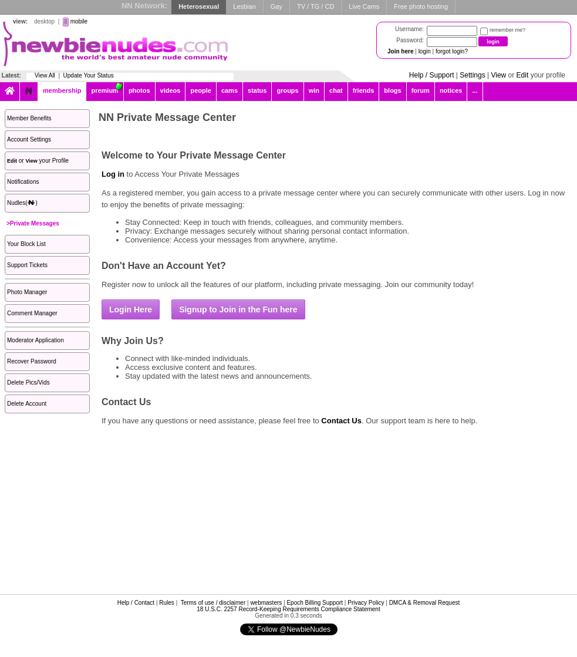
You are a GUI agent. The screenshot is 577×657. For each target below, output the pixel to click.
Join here (400, 51)
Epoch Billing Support (314, 602)
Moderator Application (35, 340)
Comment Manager (32, 313)
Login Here (130, 309)
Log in (113, 174)
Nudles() (22, 203)
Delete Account (26, 403)
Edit (523, 75)
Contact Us (341, 420)
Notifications (23, 181)
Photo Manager (27, 292)
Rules (166, 602)
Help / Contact (135, 602)
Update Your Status (88, 75)
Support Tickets (27, 265)
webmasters (266, 602)
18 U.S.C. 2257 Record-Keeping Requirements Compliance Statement (288, 609)
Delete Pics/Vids (28, 382)
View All (45, 75)
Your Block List (26, 244)
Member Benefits (29, 118)
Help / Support (431, 75)
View (498, 75)
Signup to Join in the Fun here (238, 309)
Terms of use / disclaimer (213, 602)
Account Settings (29, 139)
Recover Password (31, 361)
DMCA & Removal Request (424, 602)
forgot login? (452, 51)
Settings (472, 75)
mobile (78, 21)
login (425, 51)
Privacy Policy (365, 602)
